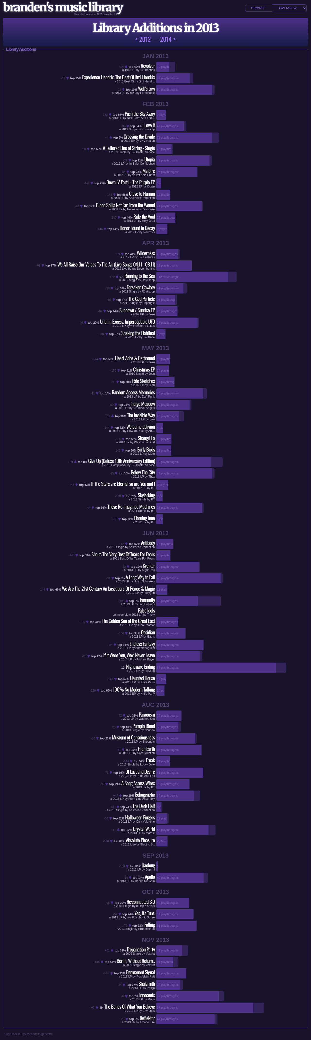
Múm (151, 453)
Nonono (150, 730)
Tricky (151, 614)
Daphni (150, 869)
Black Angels (144, 408)
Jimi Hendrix (147, 81)
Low (152, 419)
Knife (149, 337)
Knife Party (147, 682)
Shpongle (148, 303)
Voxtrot (150, 953)
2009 (129, 953)
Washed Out (147, 718)
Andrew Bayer (146, 659)
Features (146, 257)
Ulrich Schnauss (144, 581)
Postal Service (143, 152)
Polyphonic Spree (141, 917)
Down (151, 186)
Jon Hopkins (147, 604)
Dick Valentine (145, 821)
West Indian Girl (144, 442)
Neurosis (149, 232)
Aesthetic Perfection (142, 198)
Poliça (151, 988)
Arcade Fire (147, 1022)
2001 (115, 558)
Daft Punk (148, 396)
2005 (116, 198)
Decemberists (143, 268)
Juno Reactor (146, 625)
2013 (117, 93)
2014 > (168, 39)
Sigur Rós (148, 570)
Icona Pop (148, 129)
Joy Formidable (142, 93)
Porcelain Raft (146, 976)
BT (153, 488)
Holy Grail (148, 220)
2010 (120, 81)
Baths (151, 636)
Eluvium (149, 671)
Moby (151, 999)
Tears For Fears (144, 558)
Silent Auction (146, 753)
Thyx (151, 476)
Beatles (147, 70)
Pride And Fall (146, 776)
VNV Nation (147, 140)
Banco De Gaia (145, 881)
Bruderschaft (146, 929)
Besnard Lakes (142, 326)
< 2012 (143, 39)
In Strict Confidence (142, 163)
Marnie (150, 833)
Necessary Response (141, 209)
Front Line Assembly (141, 798)
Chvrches (148, 1011)
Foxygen (149, 593)
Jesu (152, 314)
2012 (124, 129)
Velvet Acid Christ (143, 175)
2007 (136, 314)
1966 (128, 70)
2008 (115, 209)
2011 (125, 291)
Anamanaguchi (145, 648)
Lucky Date (147, 764)
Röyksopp (148, 280)
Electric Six (147, 844)
